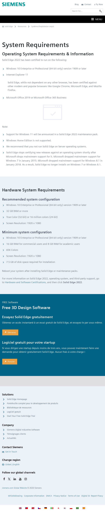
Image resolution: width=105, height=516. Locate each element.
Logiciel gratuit (14, 412)
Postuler (9, 361)
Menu (96, 19)
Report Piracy (97, 496)
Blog (77, 4)
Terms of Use (74, 496)
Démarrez (10, 332)
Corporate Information (34, 496)
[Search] (100, 11)
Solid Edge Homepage (17, 399)
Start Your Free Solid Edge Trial (21, 416)
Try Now (98, 4)
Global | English (11, 464)
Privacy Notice (59, 496)
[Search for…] (87, 11)
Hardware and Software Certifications (25, 282)
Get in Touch (9, 451)
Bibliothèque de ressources (19, 407)
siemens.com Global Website (14, 488)
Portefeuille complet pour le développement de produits (32, 403)
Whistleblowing (15, 496)
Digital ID (85, 496)
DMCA (49, 496)
